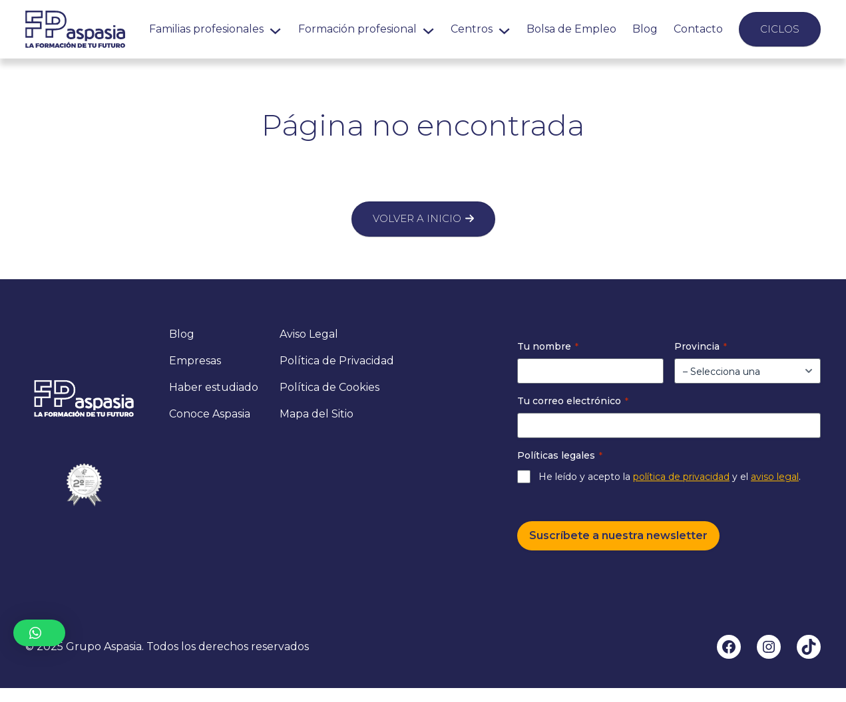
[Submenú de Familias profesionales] (275, 29)
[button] (39, 633)
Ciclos (779, 29)
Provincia (700, 346)
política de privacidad (681, 477)
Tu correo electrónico (572, 401)
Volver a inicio (417, 218)
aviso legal (775, 477)
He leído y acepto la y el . (669, 477)
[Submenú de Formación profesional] (428, 29)
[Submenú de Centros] (504, 29)
